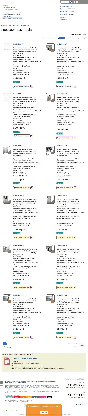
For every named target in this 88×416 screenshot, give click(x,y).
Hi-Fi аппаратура (7, 16)
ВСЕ (49, 397)
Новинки (4, 18)
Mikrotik (43, 397)
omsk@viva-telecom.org (77, 397)
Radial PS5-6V (18, 94)
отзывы (71, 14)
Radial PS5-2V (18, 146)
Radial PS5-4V (61, 94)
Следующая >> (9, 347)
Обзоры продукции (21, 381)
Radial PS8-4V (18, 44)
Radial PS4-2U (18, 295)
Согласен (44, 412)
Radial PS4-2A (61, 295)
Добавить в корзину (21, 86)
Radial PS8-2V (61, 44)
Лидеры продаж (53, 381)
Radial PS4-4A (61, 195)
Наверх (82, 379)
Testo (22, 397)
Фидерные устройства (14, 25)
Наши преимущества (67, 11)
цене (57, 38)
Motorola (9, 397)
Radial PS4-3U (18, 245)
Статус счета (80, 404)
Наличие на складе (32, 381)
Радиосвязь (5, 5)
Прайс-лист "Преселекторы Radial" (25, 358)
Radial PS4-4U (18, 195)
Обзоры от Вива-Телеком (17, 18)
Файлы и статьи (17, 382)
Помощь (24, 382)
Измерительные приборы (9, 7)
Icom (16, 397)
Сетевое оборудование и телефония (11, 9)
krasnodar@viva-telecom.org (75, 387)
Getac (35, 397)
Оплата (62, 17)
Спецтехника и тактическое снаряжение (12, 14)
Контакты (63, 6)
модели (53, 38)
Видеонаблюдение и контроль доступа (12, 12)
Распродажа (9, 18)
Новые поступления (43, 381)
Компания (63, 14)
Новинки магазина (10, 381)
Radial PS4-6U (61, 146)
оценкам (73, 38)
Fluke (29, 397)
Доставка (63, 20)
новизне (68, 38)
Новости (63, 9)
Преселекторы (25, 25)
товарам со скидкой (81, 38)
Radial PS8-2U (61, 245)
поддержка (72, 6)
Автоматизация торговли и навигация (11, 10)
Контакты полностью (72, 379)
